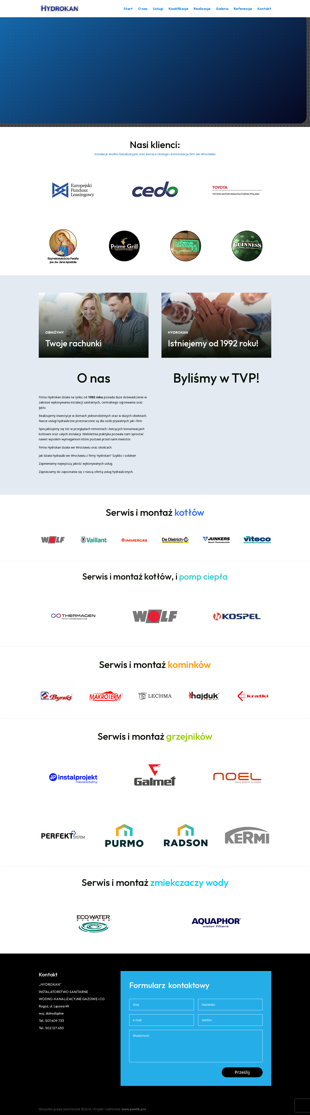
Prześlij (242, 1072)
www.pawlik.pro (133, 1109)
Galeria (222, 9)
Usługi (158, 9)
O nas (142, 9)
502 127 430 (54, 1028)
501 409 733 (54, 1020)
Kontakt (264, 9)
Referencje (243, 9)
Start (128, 9)
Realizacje (202, 9)
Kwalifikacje (178, 9)
